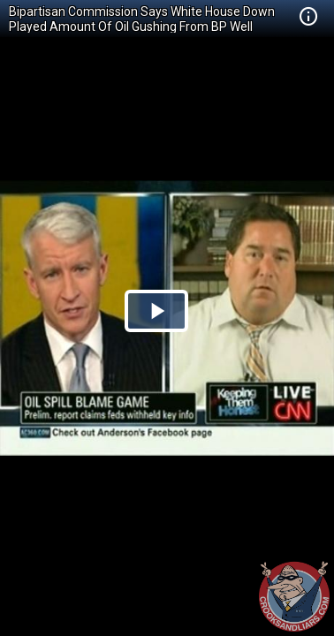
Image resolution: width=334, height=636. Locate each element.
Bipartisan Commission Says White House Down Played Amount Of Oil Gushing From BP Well (142, 19)
